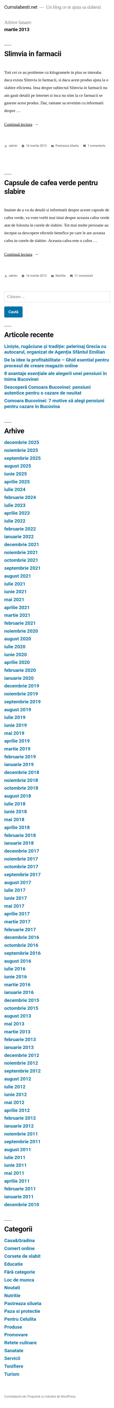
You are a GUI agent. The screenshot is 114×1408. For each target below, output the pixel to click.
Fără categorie (19, 1272)
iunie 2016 (15, 976)
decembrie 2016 (21, 937)
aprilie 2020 (17, 662)
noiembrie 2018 (21, 780)
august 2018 (17, 796)
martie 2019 (17, 749)
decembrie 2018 (21, 772)
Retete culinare (20, 1342)
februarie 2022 (20, 529)
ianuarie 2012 (19, 1126)
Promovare (16, 1335)
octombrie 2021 (21, 560)
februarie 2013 (20, 1039)
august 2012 (17, 1079)
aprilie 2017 (17, 914)
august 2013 (17, 1016)
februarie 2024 (20, 497)
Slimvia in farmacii (32, 54)
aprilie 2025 (17, 482)
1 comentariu (96, 146)
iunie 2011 (15, 1165)
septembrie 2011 (22, 1141)
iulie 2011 (14, 1157)
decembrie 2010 (21, 1204)
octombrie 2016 (21, 945)
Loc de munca (19, 1280)
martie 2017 (17, 921)
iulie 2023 (14, 505)
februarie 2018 (20, 835)
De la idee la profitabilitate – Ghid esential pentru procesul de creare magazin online (56, 362)
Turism (11, 1374)
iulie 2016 (14, 969)
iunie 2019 (15, 725)
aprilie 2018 (17, 827)
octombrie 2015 (21, 1008)
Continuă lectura (21, 124)
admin (13, 146)
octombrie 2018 (21, 788)
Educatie (13, 1264)
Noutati (12, 1287)
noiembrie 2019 (21, 694)
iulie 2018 (14, 804)
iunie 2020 (15, 654)
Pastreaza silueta (67, 146)
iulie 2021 (14, 584)
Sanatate (13, 1350)
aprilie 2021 (17, 607)
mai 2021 (14, 599)
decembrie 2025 (21, 442)
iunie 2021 (15, 591)
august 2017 (17, 882)
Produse (13, 1327)
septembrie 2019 (22, 701)
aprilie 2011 (17, 1181)
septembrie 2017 (22, 874)
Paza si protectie (22, 1311)
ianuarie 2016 (19, 992)
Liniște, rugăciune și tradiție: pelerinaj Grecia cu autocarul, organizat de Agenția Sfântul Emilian (55, 349)
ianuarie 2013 (19, 1047)
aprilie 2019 (17, 741)
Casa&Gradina (19, 1240)
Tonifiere (13, 1366)
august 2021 (17, 576)
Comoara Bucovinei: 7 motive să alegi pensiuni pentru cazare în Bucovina (54, 403)
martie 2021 (17, 615)
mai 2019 (14, 733)
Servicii (12, 1358)
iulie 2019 (14, 717)
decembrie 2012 (21, 1055)
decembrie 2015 (21, 1000)
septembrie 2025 (22, 458)
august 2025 (17, 466)
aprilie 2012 (17, 1110)
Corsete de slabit (22, 1256)
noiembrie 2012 (21, 1063)
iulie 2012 (14, 1087)
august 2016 (17, 961)
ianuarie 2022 (19, 536)
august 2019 (17, 709)
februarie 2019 (20, 757)
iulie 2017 (14, 890)
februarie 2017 (20, 929)
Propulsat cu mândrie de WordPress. (51, 1396)
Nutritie (61, 276)
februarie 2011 (20, 1189)
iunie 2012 (15, 1094)
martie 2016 (17, 984)
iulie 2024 (14, 489)
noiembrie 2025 (21, 450)
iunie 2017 (15, 898)
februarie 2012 (20, 1118)
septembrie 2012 (22, 1071)
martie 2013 (17, 1032)
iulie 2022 (14, 521)
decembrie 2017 (21, 851)
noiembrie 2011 (21, 1134)
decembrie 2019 (21, 686)
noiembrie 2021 (21, 552)
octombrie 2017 (21, 866)
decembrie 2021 (21, 544)
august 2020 (17, 639)
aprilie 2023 (17, 513)
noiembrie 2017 (21, 859)
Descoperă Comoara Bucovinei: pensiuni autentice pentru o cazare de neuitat (47, 390)
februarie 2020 (20, 670)
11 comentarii (83, 276)
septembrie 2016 (22, 953)
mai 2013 (14, 1024)
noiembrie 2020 (21, 631)
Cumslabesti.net (20, 7)
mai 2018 (14, 819)
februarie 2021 (20, 623)
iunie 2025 (15, 474)
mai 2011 (14, 1173)
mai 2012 (14, 1102)
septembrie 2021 (22, 568)
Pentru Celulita (20, 1319)
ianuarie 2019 (19, 764)
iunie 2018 (15, 811)
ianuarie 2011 (19, 1196)
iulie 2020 (14, 646)
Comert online (19, 1248)
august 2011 (17, 1149)
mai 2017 (14, 906)
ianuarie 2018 (19, 843)
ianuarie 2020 (19, 678)
